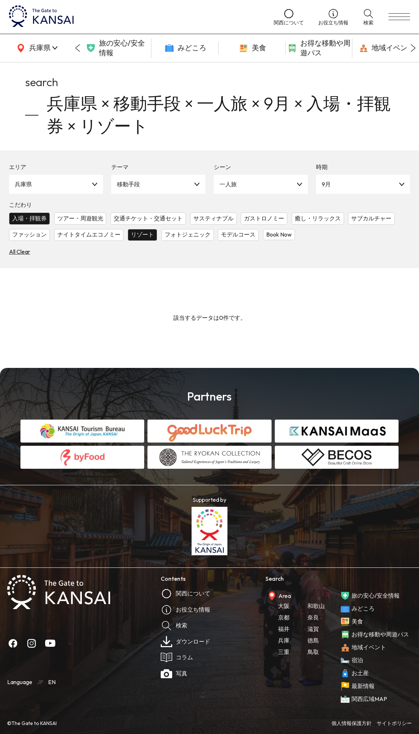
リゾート (142, 234)
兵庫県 (23, 184)
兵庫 (283, 640)
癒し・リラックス (318, 218)
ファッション (29, 234)
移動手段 (128, 184)
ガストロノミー (264, 218)
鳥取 (313, 651)
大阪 (283, 605)
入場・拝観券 (29, 218)
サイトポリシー (394, 723)
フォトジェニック (188, 234)
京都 (283, 617)
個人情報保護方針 (351, 723)
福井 (283, 628)
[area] (36, 48)
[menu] (399, 17)
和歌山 (316, 605)
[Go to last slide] (77, 48)
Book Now (279, 234)
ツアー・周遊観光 (80, 218)
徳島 (313, 640)
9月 (326, 184)
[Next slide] (413, 48)
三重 (283, 651)
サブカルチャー (371, 218)
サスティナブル (213, 218)
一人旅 (228, 184)
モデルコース (238, 234)
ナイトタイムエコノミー (89, 234)
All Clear (19, 251)
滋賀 (313, 628)
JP (40, 682)
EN (52, 682)
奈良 (313, 617)
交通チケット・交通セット (148, 218)
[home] (134, 16)
